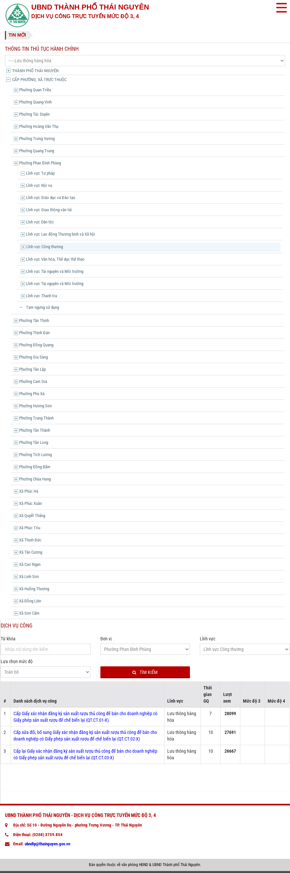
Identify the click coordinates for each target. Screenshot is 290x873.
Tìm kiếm (145, 672)
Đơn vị (106, 638)
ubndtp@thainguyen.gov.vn (47, 843)
